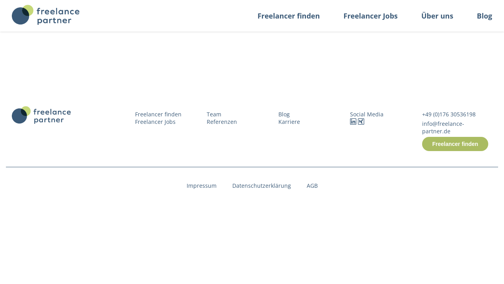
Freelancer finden (289, 16)
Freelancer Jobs (370, 16)
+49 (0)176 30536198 (449, 114)
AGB (312, 185)
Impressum (202, 185)
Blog (484, 16)
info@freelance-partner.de (443, 127)
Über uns (437, 16)
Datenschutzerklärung (261, 185)
